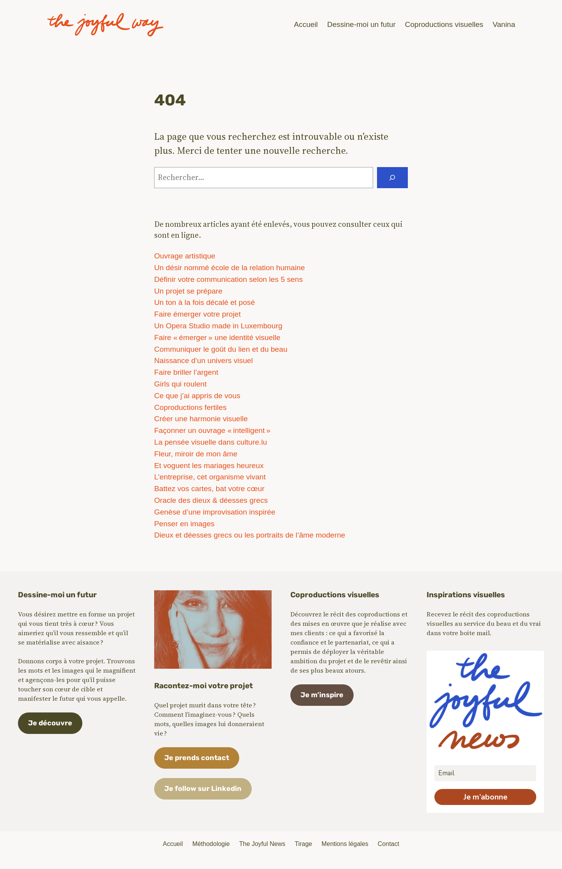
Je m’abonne (485, 797)
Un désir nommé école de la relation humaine (229, 268)
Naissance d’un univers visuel (203, 360)
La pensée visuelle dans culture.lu (210, 442)
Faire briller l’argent (186, 372)
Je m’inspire (322, 695)
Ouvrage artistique (184, 256)
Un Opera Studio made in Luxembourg (218, 326)
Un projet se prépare (188, 291)
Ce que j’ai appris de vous (197, 396)
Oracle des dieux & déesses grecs (211, 500)
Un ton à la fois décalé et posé (204, 302)
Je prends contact (196, 757)
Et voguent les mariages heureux (209, 465)
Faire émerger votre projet (197, 314)
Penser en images (184, 524)
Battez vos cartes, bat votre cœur (209, 488)
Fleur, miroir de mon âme (195, 454)
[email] (485, 773)
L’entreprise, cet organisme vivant (210, 477)
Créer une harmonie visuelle (201, 419)
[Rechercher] (392, 177)
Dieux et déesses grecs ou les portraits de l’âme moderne (249, 535)
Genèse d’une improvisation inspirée (214, 512)
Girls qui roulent (180, 384)
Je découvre (50, 723)
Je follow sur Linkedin (203, 788)
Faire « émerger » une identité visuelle (217, 337)
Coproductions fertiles (190, 407)
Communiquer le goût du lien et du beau (220, 349)
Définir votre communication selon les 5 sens (228, 279)
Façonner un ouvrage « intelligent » (212, 430)
